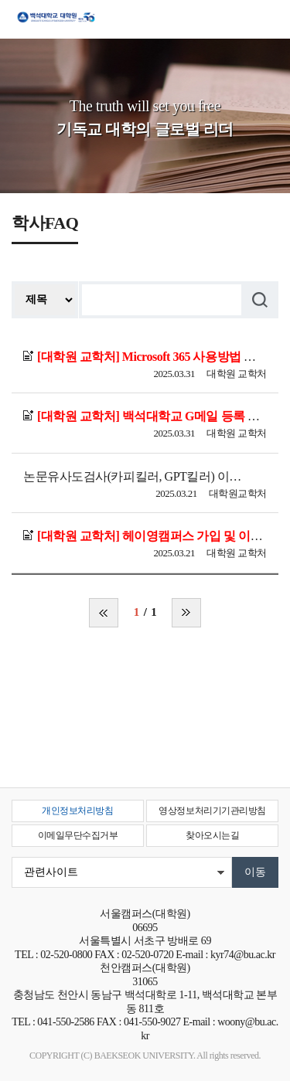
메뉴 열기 (266, 24)
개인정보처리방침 (77, 810)
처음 (103, 612)
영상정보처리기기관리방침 (212, 810)
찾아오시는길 (212, 835)
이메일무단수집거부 (78, 835)
